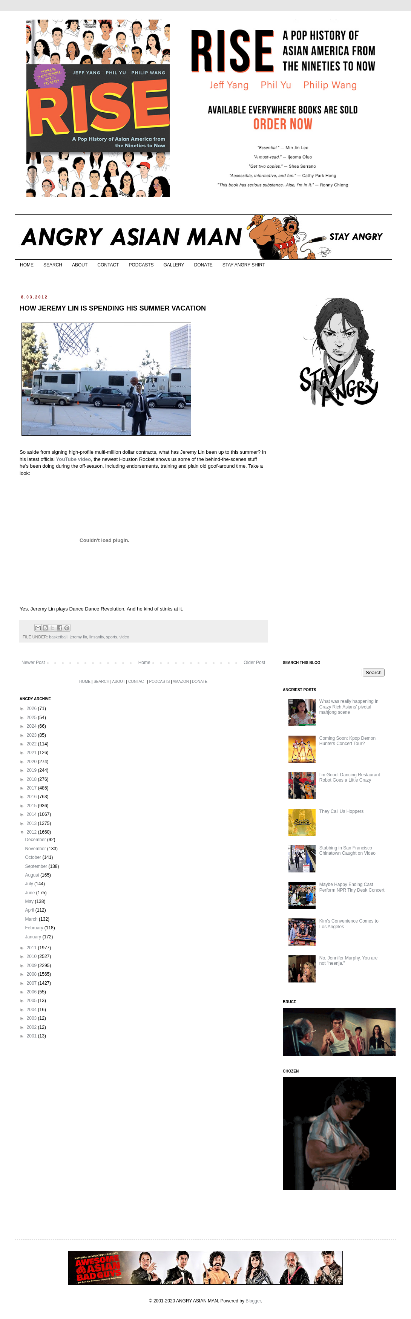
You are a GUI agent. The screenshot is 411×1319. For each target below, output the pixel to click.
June (30, 892)
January (33, 937)
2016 (32, 796)
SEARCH (52, 265)
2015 (32, 805)
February (34, 927)
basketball (58, 637)
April (30, 910)
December (36, 839)
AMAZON (181, 681)
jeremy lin (78, 637)
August (32, 875)
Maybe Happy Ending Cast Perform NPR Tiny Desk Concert (352, 887)
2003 (32, 1018)
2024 (32, 726)
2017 (32, 788)
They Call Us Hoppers (341, 811)
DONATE (203, 265)
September (36, 866)
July (29, 883)
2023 (32, 735)
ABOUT (79, 265)
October (33, 857)
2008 (32, 974)
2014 (32, 814)
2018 (32, 779)
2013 (32, 823)
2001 (32, 1036)
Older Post (254, 662)
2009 (32, 965)
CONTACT (108, 265)
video (124, 637)
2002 (32, 1027)
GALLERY (173, 265)
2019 (32, 770)
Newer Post (33, 662)
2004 (32, 1009)
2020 (32, 761)
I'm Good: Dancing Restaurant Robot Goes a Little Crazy (349, 777)
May (30, 901)
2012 (32, 832)
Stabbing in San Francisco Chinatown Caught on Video (347, 850)
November (36, 848)
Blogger (253, 1301)
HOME (27, 265)
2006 (32, 992)
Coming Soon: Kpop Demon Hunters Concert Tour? (347, 741)
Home (144, 662)
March (32, 919)
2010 (32, 956)
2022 (32, 744)
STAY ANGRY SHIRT (243, 265)
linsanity (96, 637)
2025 (32, 717)
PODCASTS (141, 265)
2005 (32, 1000)
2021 (32, 752)
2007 (32, 983)
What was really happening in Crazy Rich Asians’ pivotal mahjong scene (349, 707)
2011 (32, 947)
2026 (32, 708)
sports (111, 637)
